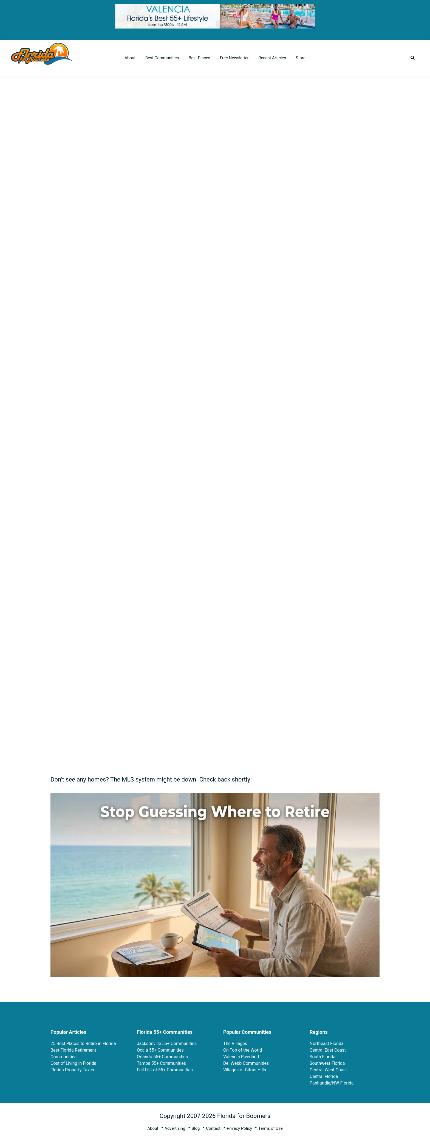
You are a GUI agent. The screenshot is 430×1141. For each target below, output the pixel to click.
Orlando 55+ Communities (162, 1056)
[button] (412, 57)
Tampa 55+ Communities (161, 1063)
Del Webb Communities (246, 1063)
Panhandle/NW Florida (331, 1083)
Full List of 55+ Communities (165, 1069)
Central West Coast (328, 1069)
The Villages (235, 1043)
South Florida (322, 1056)
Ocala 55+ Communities (160, 1050)
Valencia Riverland (241, 1056)
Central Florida (324, 1076)
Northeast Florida (327, 1043)
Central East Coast (328, 1050)
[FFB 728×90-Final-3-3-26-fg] (215, 8)
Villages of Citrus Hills (244, 1069)
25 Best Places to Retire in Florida (83, 1043)
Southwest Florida (327, 1063)
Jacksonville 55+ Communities (167, 1043)
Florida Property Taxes (72, 1069)
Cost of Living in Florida (73, 1063)
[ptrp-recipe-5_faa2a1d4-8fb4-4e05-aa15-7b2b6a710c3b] (215, 797)
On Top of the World (242, 1050)
